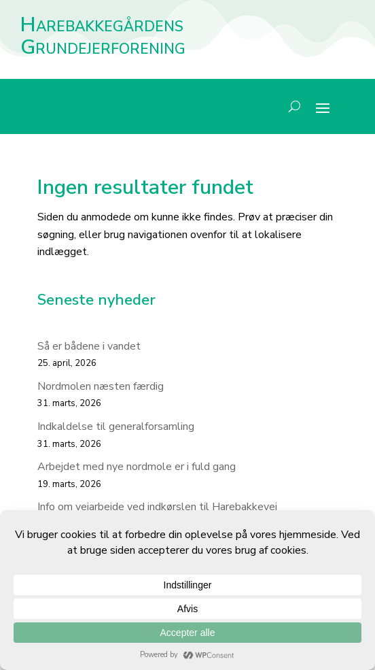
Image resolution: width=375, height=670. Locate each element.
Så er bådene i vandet (89, 346)
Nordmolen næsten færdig (100, 386)
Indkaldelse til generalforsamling (115, 426)
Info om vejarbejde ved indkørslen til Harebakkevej (157, 506)
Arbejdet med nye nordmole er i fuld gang (136, 466)
